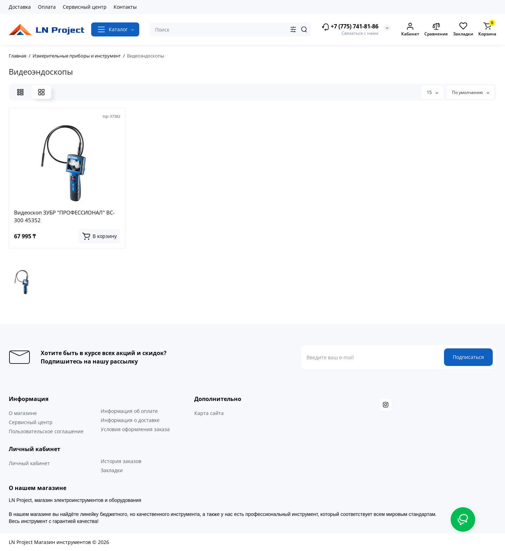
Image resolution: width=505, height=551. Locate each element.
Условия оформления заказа (135, 429)
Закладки (112, 470)
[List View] (20, 92)
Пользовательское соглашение (46, 431)
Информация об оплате (129, 411)
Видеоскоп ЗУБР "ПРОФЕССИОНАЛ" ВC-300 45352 (64, 216)
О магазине (23, 413)
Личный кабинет (29, 463)
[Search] (304, 29)
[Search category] (293, 29)
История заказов (121, 461)
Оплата (47, 7)
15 (432, 92)
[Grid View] (41, 92)
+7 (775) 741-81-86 (350, 27)
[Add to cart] (99, 236)
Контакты (125, 7)
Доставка (20, 7)
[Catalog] (115, 29)
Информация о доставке (130, 420)
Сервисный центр (85, 7)
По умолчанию (470, 92)
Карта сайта (209, 413)
